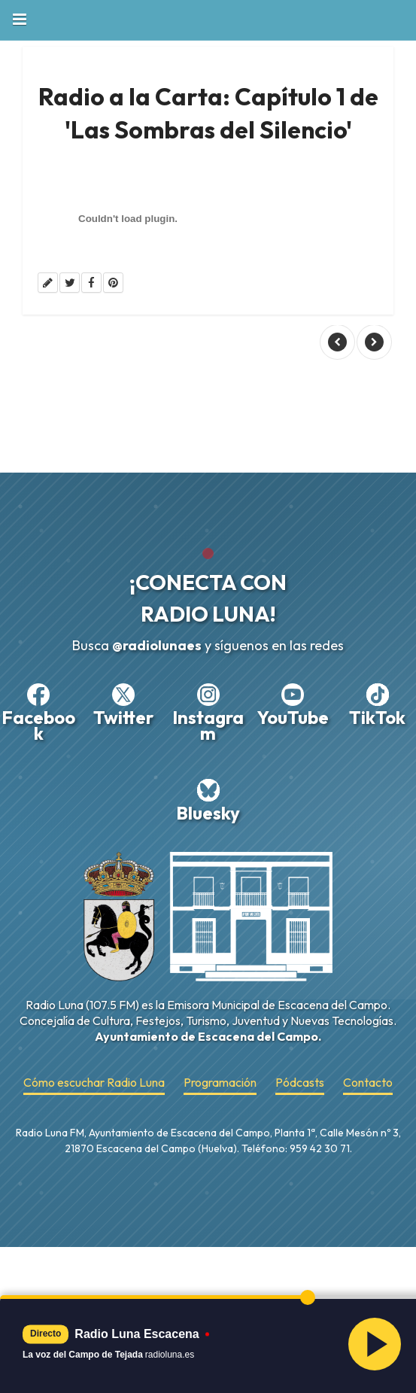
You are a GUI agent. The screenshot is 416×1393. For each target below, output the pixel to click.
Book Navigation (19, 19)
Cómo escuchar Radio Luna (94, 1082)
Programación (220, 1082)
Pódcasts (299, 1082)
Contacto (368, 1082)
